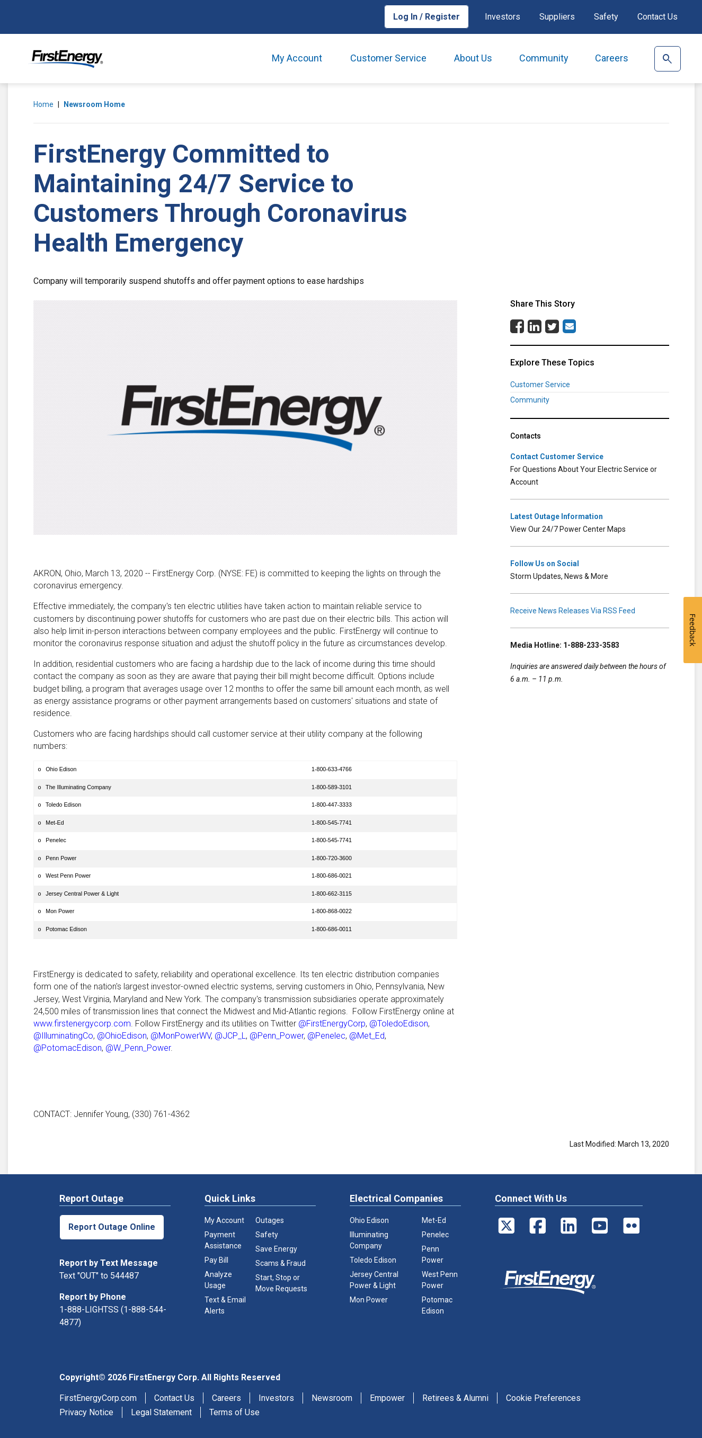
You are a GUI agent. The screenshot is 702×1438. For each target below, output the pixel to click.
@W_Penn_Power (138, 1048)
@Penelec (326, 1036)
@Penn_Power (277, 1036)
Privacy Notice (86, 1412)
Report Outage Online (111, 1227)
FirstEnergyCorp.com (98, 1398)
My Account (297, 58)
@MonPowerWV (180, 1036)
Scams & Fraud (280, 1263)
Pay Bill (216, 1260)
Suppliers (557, 17)
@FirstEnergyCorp (332, 1024)
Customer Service (388, 58)
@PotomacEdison (67, 1048)
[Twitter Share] (552, 329)
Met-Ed (434, 1220)
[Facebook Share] (517, 329)
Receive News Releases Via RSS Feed (572, 610)
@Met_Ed (367, 1036)
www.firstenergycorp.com (82, 1024)
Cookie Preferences (543, 1398)
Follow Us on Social (544, 563)
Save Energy (276, 1249)
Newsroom (332, 1398)
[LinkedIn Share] (534, 329)
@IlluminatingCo (63, 1036)
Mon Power (369, 1300)
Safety (606, 17)
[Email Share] (569, 326)
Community (543, 58)
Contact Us (657, 17)
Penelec (435, 1234)
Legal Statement (161, 1412)
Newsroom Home (94, 104)
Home (43, 104)
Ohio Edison (369, 1220)
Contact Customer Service (556, 456)
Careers (611, 58)
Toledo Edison (373, 1260)
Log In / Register (426, 17)
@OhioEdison (122, 1036)
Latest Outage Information (556, 516)
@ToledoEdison (398, 1024)
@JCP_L (230, 1036)
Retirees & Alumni (455, 1398)
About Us (473, 58)
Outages (269, 1220)
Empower (387, 1398)
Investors (502, 17)
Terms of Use (234, 1412)
